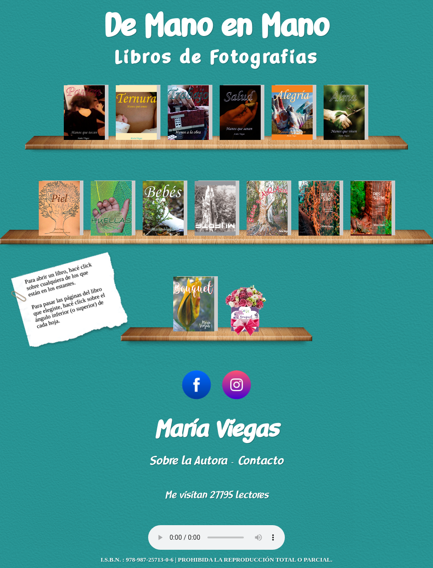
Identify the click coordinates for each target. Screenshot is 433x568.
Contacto (261, 460)
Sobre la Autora (188, 460)
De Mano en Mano (216, 26)
